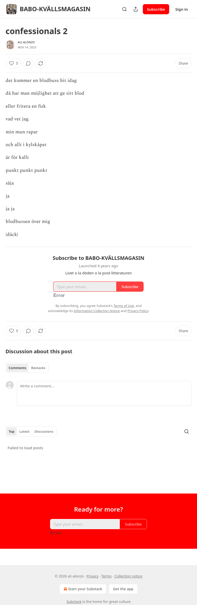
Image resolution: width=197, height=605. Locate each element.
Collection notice (128, 576)
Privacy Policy (138, 310)
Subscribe (156, 9)
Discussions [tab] (43, 431)
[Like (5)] (13, 63)
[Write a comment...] (104, 393)
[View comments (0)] (28, 63)
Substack (74, 601)
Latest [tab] (24, 431)
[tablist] (27, 368)
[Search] (124, 9)
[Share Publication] (136, 9)
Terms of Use (123, 305)
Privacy (93, 576)
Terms (106, 576)
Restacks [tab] (38, 367)
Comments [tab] (17, 367)
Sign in (181, 9)
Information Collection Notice (97, 310)
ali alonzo (26, 42)
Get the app (123, 588)
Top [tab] (12, 431)
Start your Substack (82, 589)
